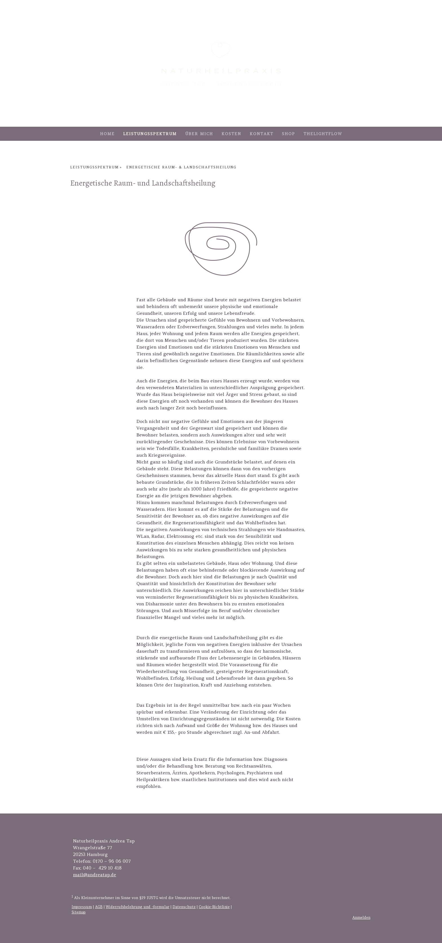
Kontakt (261, 133)
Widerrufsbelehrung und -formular (137, 906)
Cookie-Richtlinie (214, 906)
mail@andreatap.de (94, 874)
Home (107, 133)
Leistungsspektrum (150, 133)
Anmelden (361, 917)
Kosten (231, 133)
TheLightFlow (323, 133)
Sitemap (79, 912)
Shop (288, 133)
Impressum (82, 906)
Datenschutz (184, 906)
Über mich (199, 133)
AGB (99, 906)
